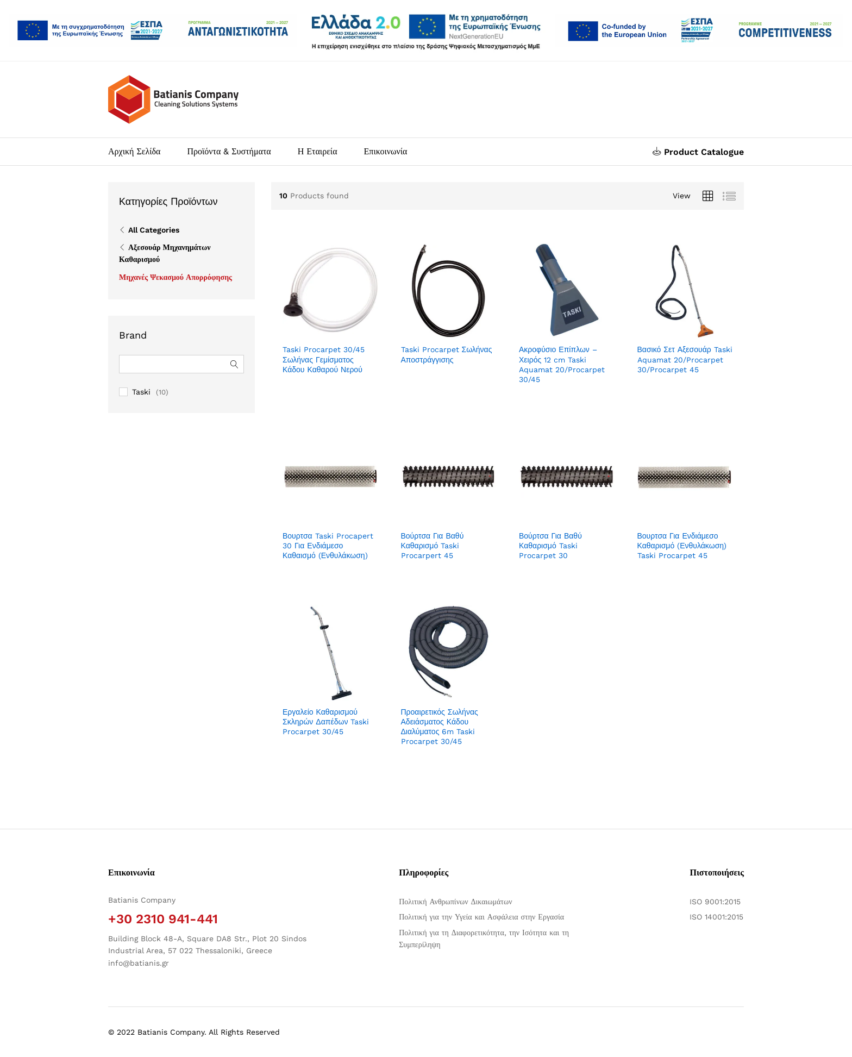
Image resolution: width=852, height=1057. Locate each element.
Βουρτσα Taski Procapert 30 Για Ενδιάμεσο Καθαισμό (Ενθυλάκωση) (328, 545)
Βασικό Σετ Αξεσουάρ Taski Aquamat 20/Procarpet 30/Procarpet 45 (684, 359)
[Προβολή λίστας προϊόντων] (729, 196)
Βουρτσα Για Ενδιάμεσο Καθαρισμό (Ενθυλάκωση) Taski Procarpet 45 (682, 545)
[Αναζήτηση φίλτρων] (181, 364)
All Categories (153, 230)
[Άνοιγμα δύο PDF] (153, 31)
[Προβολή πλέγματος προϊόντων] (708, 196)
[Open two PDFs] (699, 31)
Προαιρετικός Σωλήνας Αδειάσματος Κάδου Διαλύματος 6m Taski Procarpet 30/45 (439, 727)
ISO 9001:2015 (715, 901)
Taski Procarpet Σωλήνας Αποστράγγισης (446, 354)
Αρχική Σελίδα (134, 151)
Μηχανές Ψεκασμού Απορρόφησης (175, 277)
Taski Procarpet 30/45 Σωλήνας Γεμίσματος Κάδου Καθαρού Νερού (324, 359)
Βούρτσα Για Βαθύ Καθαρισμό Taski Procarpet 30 (550, 545)
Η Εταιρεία (317, 151)
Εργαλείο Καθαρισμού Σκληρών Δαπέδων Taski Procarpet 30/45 (326, 722)
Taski (141, 391)
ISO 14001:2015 (716, 916)
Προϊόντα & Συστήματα (229, 151)
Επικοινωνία (386, 151)
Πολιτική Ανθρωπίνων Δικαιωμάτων (455, 901)
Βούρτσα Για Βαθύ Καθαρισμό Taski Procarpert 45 (432, 545)
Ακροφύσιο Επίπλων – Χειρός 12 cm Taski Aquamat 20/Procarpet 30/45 (562, 364)
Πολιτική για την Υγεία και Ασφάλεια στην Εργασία (481, 916)
